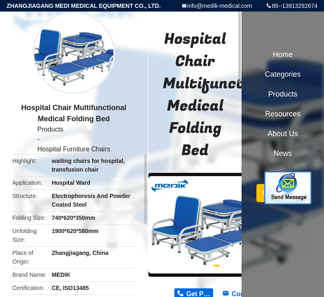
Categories (283, 74)
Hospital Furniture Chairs (74, 149)
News (282, 153)
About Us (283, 134)
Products (50, 129)
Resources (283, 114)
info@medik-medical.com (219, 5)
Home (283, 54)
